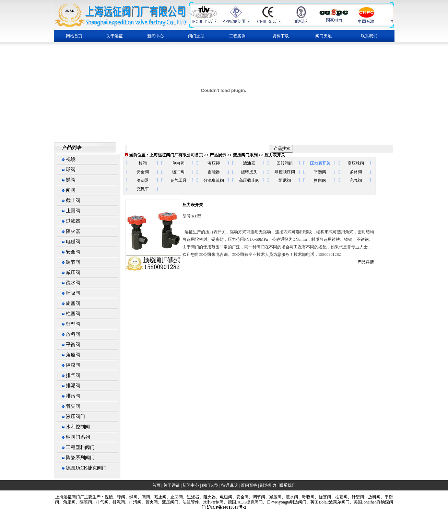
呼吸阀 (73, 293)
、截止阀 (158, 497)
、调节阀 (257, 497)
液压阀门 (75, 416)
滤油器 (249, 163)
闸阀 (70, 190)
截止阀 (73, 200)
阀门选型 (210, 485)
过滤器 (73, 221)
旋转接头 (249, 171)
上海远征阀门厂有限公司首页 (176, 155)
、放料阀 (372, 497)
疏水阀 (73, 282)
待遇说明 (229, 485)
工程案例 (237, 36)
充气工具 (178, 180)
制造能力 (268, 485)
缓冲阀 (178, 171)
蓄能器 (214, 171)
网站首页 (74, 36)
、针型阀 (355, 497)
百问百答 (249, 485)
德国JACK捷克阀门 (86, 468)
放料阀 (73, 334)
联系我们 (369, 36)
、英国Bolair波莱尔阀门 (328, 502)
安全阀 (73, 251)
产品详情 (365, 262)
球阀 (70, 169)
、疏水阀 (290, 497)
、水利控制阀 (211, 502)
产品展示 (218, 155)
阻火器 (73, 231)
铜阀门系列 (78, 437)
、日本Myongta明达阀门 (284, 502)
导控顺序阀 (284, 171)
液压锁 (214, 163)
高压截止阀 (249, 180)
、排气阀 (100, 502)
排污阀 (73, 396)
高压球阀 (355, 163)
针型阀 (73, 324)
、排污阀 (133, 502)
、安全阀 (240, 497)
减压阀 (73, 272)
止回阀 (73, 210)
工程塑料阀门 (80, 447)
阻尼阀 (285, 180)
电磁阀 (73, 241)
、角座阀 (67, 502)
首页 (156, 485)
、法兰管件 (188, 502)
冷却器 (143, 180)
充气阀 (356, 180)
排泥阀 (73, 385)
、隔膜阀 (83, 502)
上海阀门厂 (69, 497)
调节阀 (73, 262)
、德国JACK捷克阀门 (243, 502)
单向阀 (178, 163)
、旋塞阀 (323, 497)
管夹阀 (73, 406)
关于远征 (171, 485)
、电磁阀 (224, 497)
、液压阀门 (168, 502)
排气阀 (73, 375)
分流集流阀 (213, 180)
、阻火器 (207, 497)
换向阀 (320, 180)
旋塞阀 (73, 303)
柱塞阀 (73, 313)
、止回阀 (174, 497)
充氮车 (143, 189)
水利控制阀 (78, 426)
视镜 (70, 159)
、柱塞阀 (339, 497)
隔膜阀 (73, 365)
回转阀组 (284, 163)
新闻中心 (190, 485)
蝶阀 (70, 179)
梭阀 (143, 163)
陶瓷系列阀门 (80, 457)
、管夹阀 (149, 502)
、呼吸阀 (306, 497)
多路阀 (356, 171)
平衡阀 (73, 344)
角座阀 (73, 354)
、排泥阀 (116, 502)
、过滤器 (191, 497)
